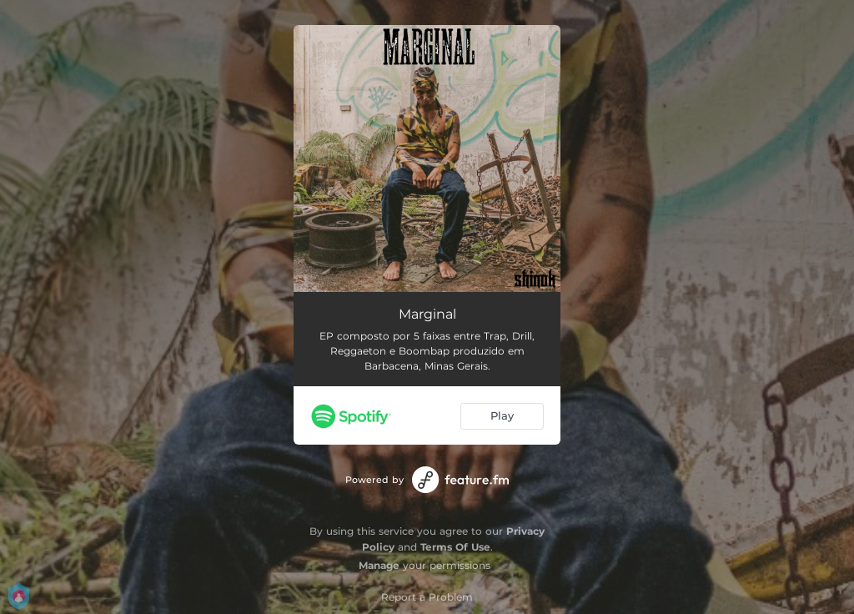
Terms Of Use (455, 547)
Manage (379, 565)
